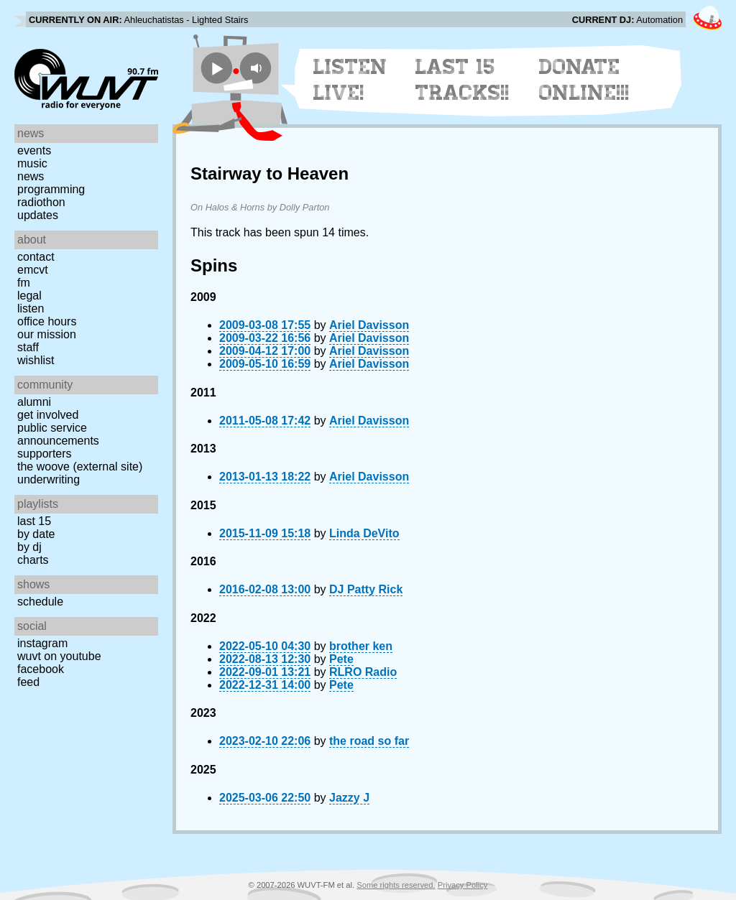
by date (36, 534)
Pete (341, 659)
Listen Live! (350, 80)
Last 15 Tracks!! (462, 80)
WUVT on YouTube (59, 656)
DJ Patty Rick (365, 589)
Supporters (44, 453)
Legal (29, 295)
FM (23, 283)
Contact (36, 257)
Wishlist (36, 360)
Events (34, 150)
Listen (30, 308)
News (30, 176)
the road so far (369, 741)
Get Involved (47, 415)
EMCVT (32, 270)
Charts (33, 560)
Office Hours (46, 321)
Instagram (42, 643)
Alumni (34, 402)
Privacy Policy (463, 885)
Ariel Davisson (369, 325)
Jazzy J (349, 798)
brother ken (360, 646)
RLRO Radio (363, 672)
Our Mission (46, 334)
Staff (28, 347)
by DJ (29, 547)
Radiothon (41, 202)
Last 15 (34, 521)
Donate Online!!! (584, 80)
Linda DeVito (364, 533)
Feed (28, 682)
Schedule (40, 601)
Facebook (40, 669)
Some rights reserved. (395, 885)
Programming (51, 189)
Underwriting (48, 479)
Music (32, 163)
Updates (37, 215)
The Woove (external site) (79, 466)
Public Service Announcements (58, 434)
